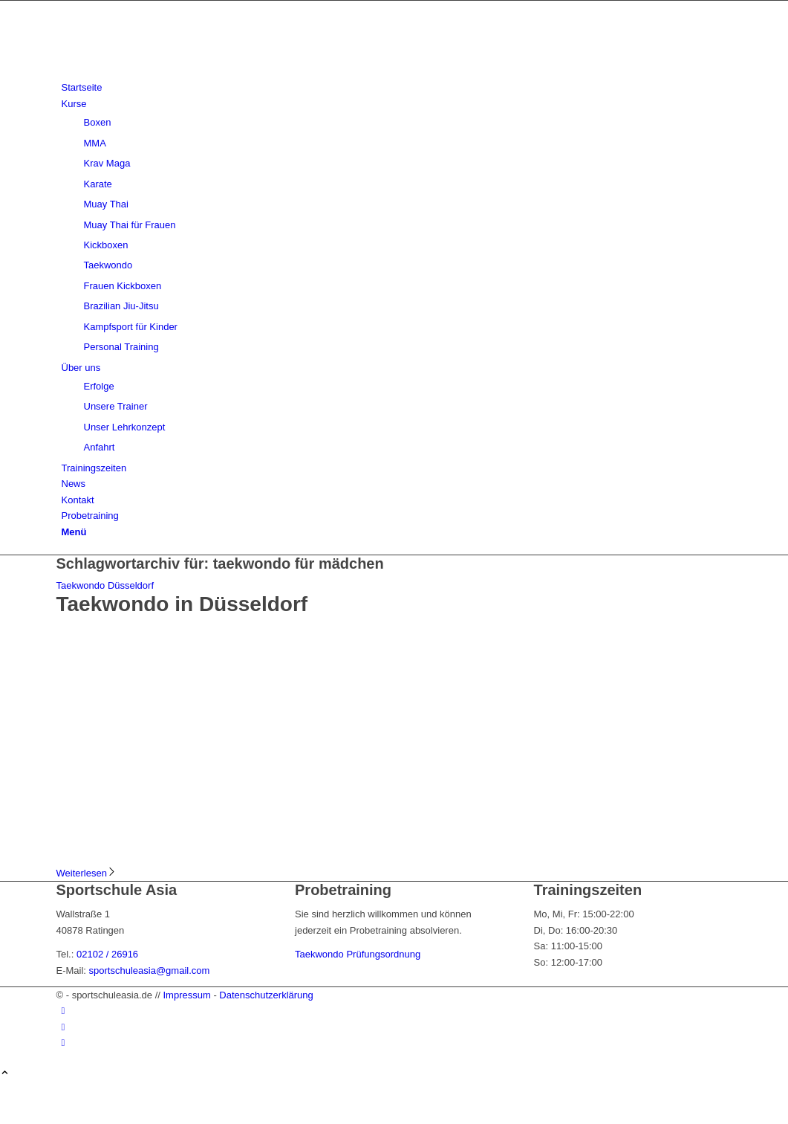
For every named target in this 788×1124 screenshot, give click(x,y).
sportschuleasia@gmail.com (149, 970)
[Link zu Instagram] (63, 1027)
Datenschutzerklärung (266, 995)
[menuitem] (397, 87)
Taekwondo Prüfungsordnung (357, 954)
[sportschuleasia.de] (167, 71)
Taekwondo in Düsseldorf (182, 604)
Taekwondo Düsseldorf (105, 585)
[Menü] (74, 531)
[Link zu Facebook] (63, 1010)
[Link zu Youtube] (63, 1042)
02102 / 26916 (107, 954)
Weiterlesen (86, 873)
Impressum (186, 995)
